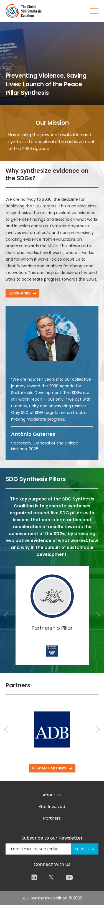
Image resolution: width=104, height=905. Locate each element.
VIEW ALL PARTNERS (49, 768)
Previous (6, 615)
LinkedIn (34, 877)
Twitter (51, 877)
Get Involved (52, 806)
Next (97, 615)
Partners (52, 818)
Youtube (69, 877)
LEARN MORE (19, 293)
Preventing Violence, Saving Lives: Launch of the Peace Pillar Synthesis (46, 84)
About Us (52, 795)
